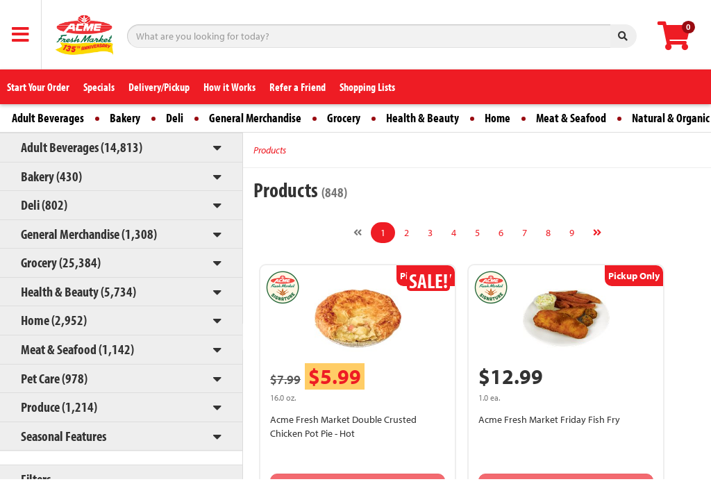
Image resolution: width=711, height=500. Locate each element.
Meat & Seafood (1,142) (77, 349)
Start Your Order (38, 87)
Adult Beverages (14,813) (81, 147)
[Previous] (357, 232)
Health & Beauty (422, 118)
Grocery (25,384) (61, 262)
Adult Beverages (48, 118)
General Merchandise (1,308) (89, 233)
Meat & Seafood (571, 118)
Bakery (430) (51, 176)
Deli (174, 118)
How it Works (229, 87)
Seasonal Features (63, 435)
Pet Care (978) (54, 378)
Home (497, 118)
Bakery (125, 118)
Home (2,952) (54, 319)
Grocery (343, 118)
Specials (99, 87)
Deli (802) (44, 204)
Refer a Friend (297, 87)
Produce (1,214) (59, 406)
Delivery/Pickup (159, 87)
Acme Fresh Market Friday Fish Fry (549, 419)
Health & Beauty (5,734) (78, 291)
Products (269, 150)
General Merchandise (255, 118)
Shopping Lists (367, 87)
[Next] (597, 232)
